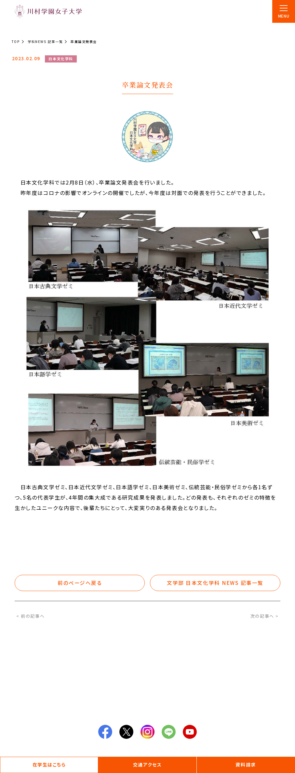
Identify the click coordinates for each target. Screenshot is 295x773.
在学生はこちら (49, 764)
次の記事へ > (264, 616)
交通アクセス (147, 764)
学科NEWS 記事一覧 (45, 41)
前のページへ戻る (80, 583)
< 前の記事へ (30, 616)
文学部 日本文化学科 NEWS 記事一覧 (215, 583)
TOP (15, 41)
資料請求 (245, 764)
